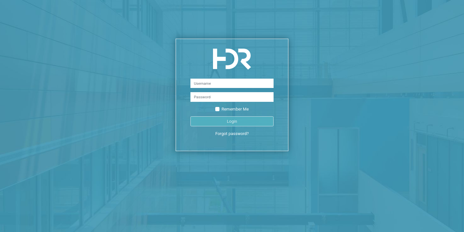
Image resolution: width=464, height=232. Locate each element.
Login (232, 121)
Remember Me (235, 109)
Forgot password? (232, 133)
